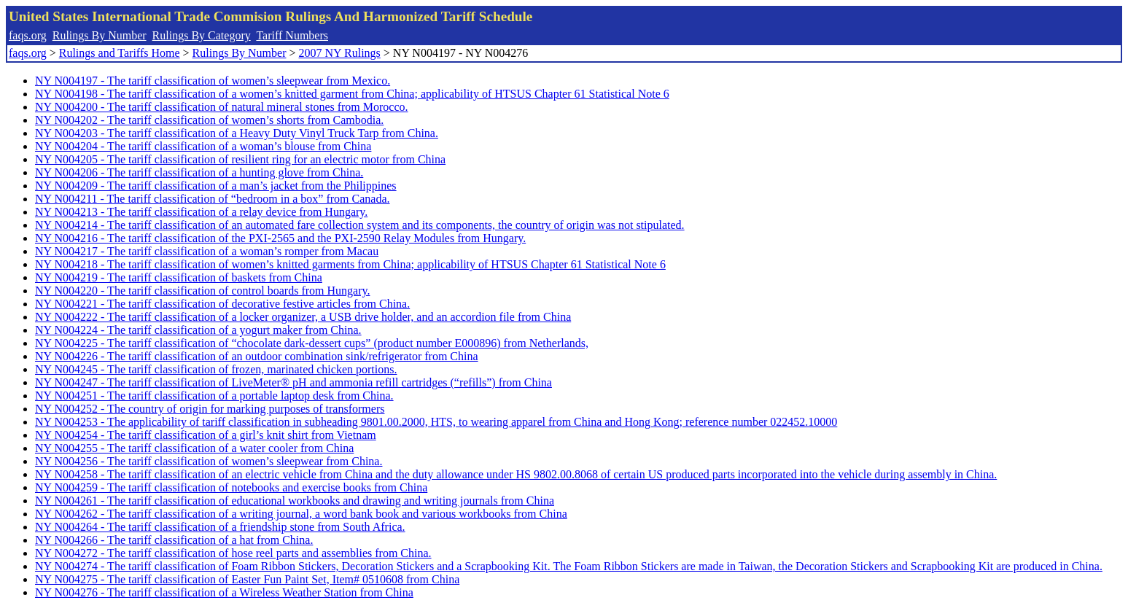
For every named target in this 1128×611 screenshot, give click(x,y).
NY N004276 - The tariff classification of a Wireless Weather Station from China (224, 592)
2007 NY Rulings (340, 53)
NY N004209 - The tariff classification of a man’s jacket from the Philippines (216, 185)
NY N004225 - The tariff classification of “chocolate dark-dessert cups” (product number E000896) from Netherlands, (311, 343)
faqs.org (28, 35)
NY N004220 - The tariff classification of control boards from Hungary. (202, 290)
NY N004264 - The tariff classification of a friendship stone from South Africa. (220, 527)
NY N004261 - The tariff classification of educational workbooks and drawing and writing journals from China (294, 500)
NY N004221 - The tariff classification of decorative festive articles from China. (222, 303)
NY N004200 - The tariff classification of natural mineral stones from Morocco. (221, 107)
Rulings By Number (99, 35)
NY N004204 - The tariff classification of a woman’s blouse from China (203, 146)
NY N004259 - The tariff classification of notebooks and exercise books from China (231, 487)
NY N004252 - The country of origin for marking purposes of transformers (209, 408)
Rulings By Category (201, 35)
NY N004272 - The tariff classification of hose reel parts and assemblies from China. (233, 553)
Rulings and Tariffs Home (119, 53)
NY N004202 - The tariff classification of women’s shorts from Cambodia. (209, 120)
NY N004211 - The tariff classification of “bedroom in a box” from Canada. (212, 198)
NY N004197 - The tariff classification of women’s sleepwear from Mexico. (212, 80)
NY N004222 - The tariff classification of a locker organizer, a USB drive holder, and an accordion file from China (303, 317)
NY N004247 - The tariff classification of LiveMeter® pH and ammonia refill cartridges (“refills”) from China (293, 382)
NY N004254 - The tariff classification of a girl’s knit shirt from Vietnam (205, 435)
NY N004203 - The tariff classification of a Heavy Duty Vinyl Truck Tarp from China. (236, 133)
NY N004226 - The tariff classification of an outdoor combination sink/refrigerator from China (256, 356)
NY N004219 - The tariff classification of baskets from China (178, 277)
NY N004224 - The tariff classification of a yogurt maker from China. (198, 330)
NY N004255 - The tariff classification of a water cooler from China (194, 448)
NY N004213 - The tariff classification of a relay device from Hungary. (201, 212)
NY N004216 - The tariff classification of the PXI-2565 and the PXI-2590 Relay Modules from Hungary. (280, 238)
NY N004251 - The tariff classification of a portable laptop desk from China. (214, 395)
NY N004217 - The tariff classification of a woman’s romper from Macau (206, 251)
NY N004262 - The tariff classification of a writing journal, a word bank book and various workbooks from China (301, 513)
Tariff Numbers (292, 35)
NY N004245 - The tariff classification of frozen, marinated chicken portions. (216, 369)
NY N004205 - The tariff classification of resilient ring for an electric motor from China (240, 159)
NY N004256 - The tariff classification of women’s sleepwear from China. (208, 461)
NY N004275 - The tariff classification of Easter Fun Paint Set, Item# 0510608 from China (247, 579)
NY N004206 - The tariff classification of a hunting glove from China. (199, 172)
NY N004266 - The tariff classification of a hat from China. (174, 540)
